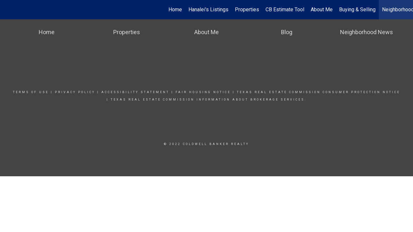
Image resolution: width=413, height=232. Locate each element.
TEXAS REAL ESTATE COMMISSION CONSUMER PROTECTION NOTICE (318, 92)
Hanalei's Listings (208, 9)
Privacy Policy (75, 92)
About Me (322, 9)
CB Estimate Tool (285, 9)
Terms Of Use (31, 92)
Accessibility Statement (135, 92)
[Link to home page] (8, 9)
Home (175, 9)
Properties (247, 9)
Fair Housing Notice (203, 92)
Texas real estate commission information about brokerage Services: (209, 99)
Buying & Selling (357, 9)
